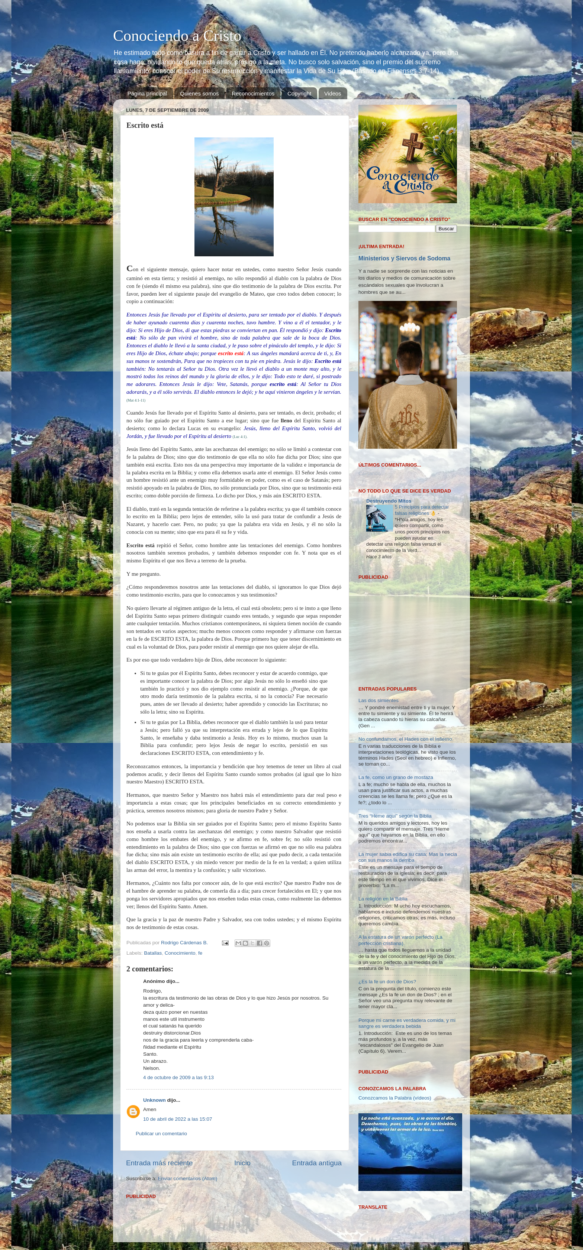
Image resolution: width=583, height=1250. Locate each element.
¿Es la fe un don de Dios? (387, 886)
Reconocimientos (253, 93)
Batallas (153, 953)
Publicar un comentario (161, 1133)
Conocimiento (180, 953)
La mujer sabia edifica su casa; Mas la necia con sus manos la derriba (407, 762)
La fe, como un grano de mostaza (395, 682)
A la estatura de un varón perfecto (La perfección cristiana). (400, 845)
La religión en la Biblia (383, 803)
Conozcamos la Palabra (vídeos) (394, 1002)
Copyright (299, 93)
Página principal (147, 93)
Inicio (242, 1163)
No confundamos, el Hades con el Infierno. (405, 643)
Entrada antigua (317, 1163)
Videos (332, 93)
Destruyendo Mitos (389, 501)
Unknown (154, 1100)
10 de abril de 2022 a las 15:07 (177, 1119)
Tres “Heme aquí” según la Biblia (395, 720)
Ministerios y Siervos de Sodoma (404, 258)
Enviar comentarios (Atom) (188, 1178)
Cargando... (371, 473)
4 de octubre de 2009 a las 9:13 (178, 1077)
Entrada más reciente (159, 1163)
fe (200, 953)
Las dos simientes (378, 605)
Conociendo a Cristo (177, 35)
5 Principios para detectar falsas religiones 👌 (422, 510)
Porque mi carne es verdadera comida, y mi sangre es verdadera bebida (406, 928)
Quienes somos (199, 93)
